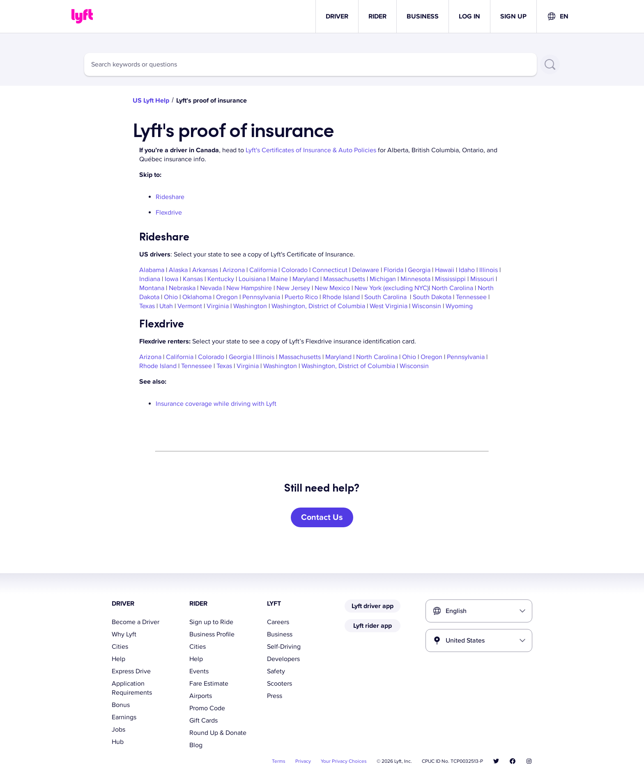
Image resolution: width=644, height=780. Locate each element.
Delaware (365, 270)
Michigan (383, 279)
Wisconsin (426, 306)
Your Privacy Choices (344, 761)
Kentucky (220, 279)
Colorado (294, 270)
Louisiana (252, 279)
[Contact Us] (322, 517)
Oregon (227, 297)
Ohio (171, 297)
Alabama (151, 270)
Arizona (234, 270)
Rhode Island (341, 297)
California (263, 270)
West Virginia (388, 306)
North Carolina (453, 288)
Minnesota (415, 279)
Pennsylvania (261, 297)
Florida (393, 270)
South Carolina (385, 297)
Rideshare (170, 197)
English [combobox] (456, 611)
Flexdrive (169, 212)
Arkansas (205, 270)
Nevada (211, 288)
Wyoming (460, 306)
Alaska (178, 270)
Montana (151, 288)
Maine (279, 279)
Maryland (305, 279)
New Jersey (293, 288)
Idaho (467, 270)
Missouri (482, 279)
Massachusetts (344, 279)
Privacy (303, 761)
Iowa (171, 279)
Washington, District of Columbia (318, 306)
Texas (147, 306)
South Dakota (432, 297)
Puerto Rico (301, 297)
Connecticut (329, 270)
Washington (250, 306)
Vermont (189, 306)
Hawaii (444, 270)
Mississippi (450, 279)
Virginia (218, 306)
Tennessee (471, 297)
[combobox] (557, 16)
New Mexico (332, 288)
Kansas (193, 279)
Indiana (149, 279)
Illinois (488, 270)
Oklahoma (197, 297)
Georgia (419, 270)
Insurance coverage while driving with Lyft (216, 404)
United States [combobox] (465, 640)
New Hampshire (249, 288)
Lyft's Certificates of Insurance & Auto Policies (311, 150)
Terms (278, 761)
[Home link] (82, 16)
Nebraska (182, 288)
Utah (166, 306)
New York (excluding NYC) (391, 288)
